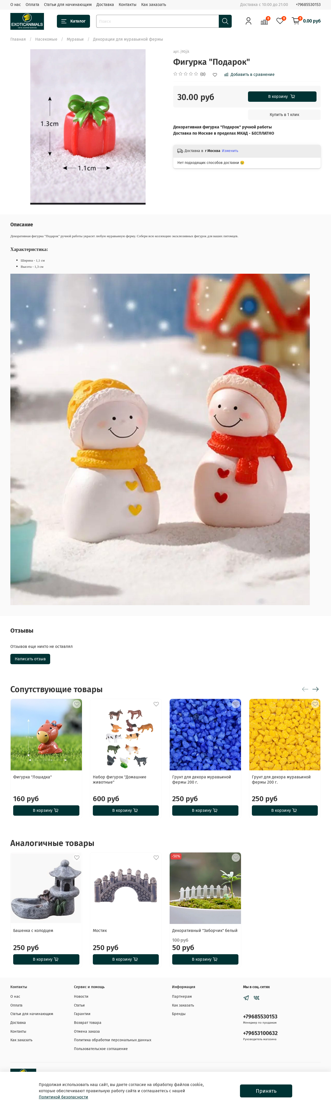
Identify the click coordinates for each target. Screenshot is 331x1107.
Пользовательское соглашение (101, 1049)
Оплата (32, 4)
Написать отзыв (30, 658)
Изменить (230, 151)
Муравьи (75, 39)
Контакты (128, 4)
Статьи (79, 1005)
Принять (266, 1091)
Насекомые (46, 39)
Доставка (105, 4)
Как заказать (153, 4)
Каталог (73, 21)
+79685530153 (308, 4)
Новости (81, 996)
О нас (15, 4)
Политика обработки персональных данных (112, 1040)
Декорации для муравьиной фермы (128, 39)
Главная (18, 39)
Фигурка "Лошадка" (32, 776)
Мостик (100, 930)
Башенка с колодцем (33, 930)
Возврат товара (87, 1023)
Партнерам (182, 996)
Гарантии (82, 1014)
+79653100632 (260, 1033)
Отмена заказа (87, 1031)
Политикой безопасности (63, 1097)
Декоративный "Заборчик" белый (205, 930)
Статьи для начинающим (68, 4)
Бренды (179, 1014)
